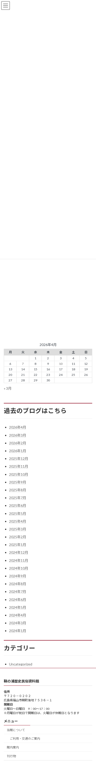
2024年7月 (17, 591)
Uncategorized (20, 664)
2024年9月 (17, 576)
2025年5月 (17, 513)
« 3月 (8, 388)
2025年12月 (18, 458)
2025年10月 (18, 474)
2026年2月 (17, 443)
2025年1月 (17, 544)
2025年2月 (17, 537)
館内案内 (13, 747)
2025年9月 (17, 482)
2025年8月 (17, 490)
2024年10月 (18, 568)
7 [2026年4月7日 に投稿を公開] (23, 364)
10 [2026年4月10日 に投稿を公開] (60, 364)
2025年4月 (17, 521)
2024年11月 (18, 560)
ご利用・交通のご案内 (25, 738)
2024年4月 (17, 615)
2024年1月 (17, 631)
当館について (16, 730)
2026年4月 (17, 427)
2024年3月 (17, 623)
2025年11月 (18, 466)
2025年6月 (17, 505)
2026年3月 (17, 435)
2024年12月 (18, 552)
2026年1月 (17, 451)
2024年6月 (17, 599)
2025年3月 (17, 529)
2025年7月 (17, 498)
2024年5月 (17, 607)
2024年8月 (17, 584)
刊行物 (11, 756)
